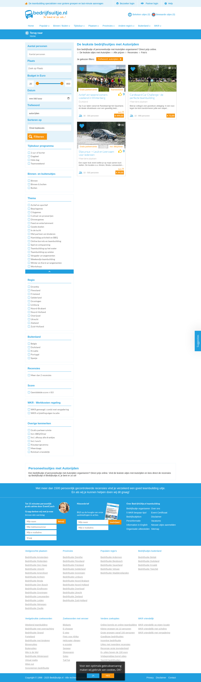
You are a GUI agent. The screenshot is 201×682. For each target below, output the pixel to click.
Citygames (36, 212)
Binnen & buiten (38, 184)
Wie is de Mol (31, 652)
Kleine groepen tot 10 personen (115, 628)
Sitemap (155, 529)
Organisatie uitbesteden (138, 529)
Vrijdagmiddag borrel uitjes (113, 656)
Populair (43, 26)
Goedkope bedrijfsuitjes (111, 636)
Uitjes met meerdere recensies (115, 644)
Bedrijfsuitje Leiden (34, 600)
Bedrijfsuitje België (147, 557)
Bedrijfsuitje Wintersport (36, 656)
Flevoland (35, 290)
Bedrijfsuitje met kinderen (37, 640)
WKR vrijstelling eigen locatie (45, 413)
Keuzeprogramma (39, 444)
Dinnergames (37, 219)
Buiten (34, 188)
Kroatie (34, 350)
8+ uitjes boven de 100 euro (114, 652)
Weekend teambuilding (36, 625)
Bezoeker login (125, 3)
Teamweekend (38, 163)
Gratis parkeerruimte (41, 430)
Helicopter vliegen (71, 640)
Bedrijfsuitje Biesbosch (111, 561)
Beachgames (37, 208)
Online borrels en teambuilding (46, 241)
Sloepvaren (68, 652)
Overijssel (36, 315)
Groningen (36, 301)
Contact (172, 677)
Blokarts (67, 625)
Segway (67, 648)
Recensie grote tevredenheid (114, 648)
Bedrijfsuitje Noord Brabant (76, 581)
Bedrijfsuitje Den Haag (36, 565)
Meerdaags (36, 448)
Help (169, 3)
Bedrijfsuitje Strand (34, 632)
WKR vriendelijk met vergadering (154, 632)
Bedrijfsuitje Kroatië (147, 565)
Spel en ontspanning (40, 244)
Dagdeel (35, 156)
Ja (93, 675)
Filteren (39, 136)
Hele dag (35, 160)
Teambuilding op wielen (42, 252)
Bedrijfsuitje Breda (34, 581)
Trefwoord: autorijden (109, 59)
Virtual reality (31, 660)
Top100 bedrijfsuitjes (110, 660)
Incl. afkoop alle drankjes (43, 437)
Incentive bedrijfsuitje (110, 640)
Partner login (149, 3)
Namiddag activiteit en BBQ (44, 237)
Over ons (155, 508)
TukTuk (66, 660)
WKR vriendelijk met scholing (152, 628)
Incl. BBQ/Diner (38, 433)
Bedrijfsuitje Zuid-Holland (75, 600)
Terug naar (36, 33)
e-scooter (67, 644)
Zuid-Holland (37, 326)
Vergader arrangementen (43, 255)
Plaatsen (92, 26)
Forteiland (30, 636)
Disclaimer (156, 516)
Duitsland (35, 347)
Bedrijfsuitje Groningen (36, 592)
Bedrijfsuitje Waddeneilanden (114, 573)
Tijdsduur (78, 26)
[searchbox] (49, 69)
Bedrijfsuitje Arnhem (35, 577)
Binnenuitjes (31, 644)
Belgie (34, 343)
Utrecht (34, 319)
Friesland (35, 294)
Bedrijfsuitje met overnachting (39, 628)
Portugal (35, 354)
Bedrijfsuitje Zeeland (73, 596)
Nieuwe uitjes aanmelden (163, 525)
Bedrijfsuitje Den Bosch (36, 584)
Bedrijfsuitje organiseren (138, 508)
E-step (66, 632)
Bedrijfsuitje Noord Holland (76, 584)
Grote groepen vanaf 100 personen (117, 632)
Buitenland (143, 26)
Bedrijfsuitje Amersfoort (36, 573)
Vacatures (156, 521)
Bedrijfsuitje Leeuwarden (37, 596)
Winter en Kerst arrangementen (46, 262)
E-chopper (68, 628)
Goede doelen (37, 226)
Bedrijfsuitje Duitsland (148, 561)
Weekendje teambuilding (43, 259)
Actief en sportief (39, 205)
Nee (108, 675)
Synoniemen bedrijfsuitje (37, 668)
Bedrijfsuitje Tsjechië (148, 569)
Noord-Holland (38, 312)
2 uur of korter (38, 152)
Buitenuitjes (30, 648)
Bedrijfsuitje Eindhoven (36, 588)
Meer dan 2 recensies (41, 375)
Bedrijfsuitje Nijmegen (35, 604)
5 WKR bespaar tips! (136, 512)
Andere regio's (125, 26)
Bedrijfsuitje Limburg (73, 577)
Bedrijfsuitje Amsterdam (36, 557)
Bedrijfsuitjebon (133, 516)
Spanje (34, 358)
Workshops (36, 266)
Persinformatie (133, 521)
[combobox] (49, 69)
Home (31, 26)
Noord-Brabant (38, 308)
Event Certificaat (159, 512)
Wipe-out (29, 664)
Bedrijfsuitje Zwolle (34, 608)
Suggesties (198, 341)
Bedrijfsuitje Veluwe (110, 569)
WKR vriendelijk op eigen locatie (154, 625)
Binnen (34, 180)
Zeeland (35, 323)
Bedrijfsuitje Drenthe (73, 557)
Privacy (150, 677)
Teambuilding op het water (44, 248)
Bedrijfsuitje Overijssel (73, 588)
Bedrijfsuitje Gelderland (74, 569)
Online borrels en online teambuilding (118, 625)
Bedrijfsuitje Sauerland (111, 565)
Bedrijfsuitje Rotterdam (36, 561)
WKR (156, 26)
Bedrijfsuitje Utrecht (34, 569)
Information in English (137, 525)
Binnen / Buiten (60, 26)
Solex (65, 656)
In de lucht (36, 230)
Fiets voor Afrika (71, 636)
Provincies (108, 26)
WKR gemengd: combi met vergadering (50, 409)
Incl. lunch (36, 441)
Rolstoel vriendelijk (40, 452)
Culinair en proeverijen (42, 215)
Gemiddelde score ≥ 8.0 (42, 392)
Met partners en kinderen (43, 234)
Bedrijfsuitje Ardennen (111, 557)
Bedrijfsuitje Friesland (73, 565)
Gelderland (36, 297)
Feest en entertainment (42, 223)
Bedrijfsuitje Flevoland (73, 561)
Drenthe (35, 286)
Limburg (35, 304)
